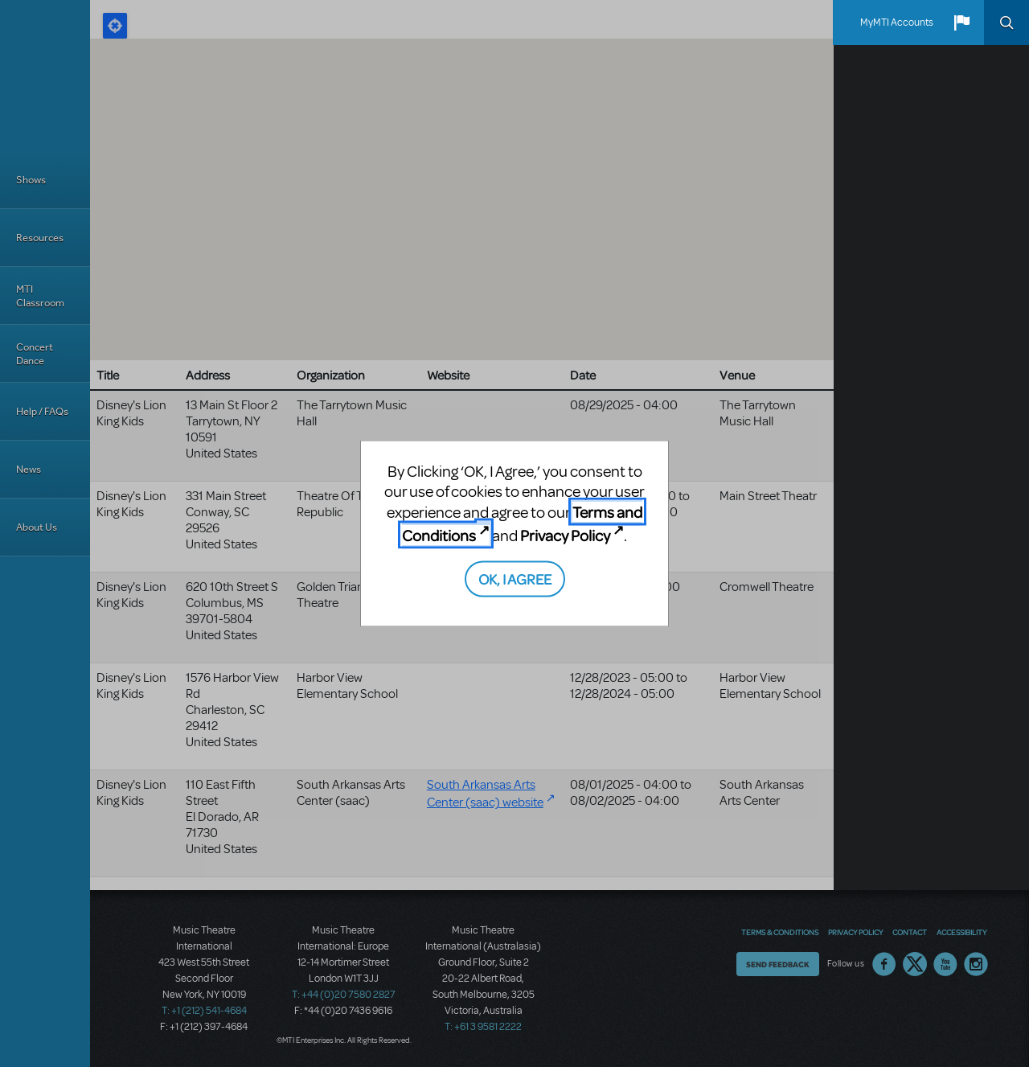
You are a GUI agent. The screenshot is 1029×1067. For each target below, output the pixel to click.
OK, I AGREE (514, 577)
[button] (961, 22)
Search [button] (1006, 22)
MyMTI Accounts (896, 22)
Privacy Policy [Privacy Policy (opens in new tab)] (565, 535)
